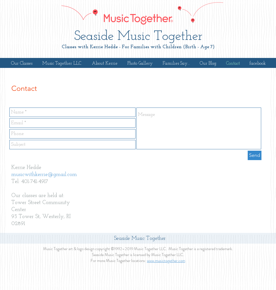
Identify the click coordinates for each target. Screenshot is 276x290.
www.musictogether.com (166, 261)
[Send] (254, 155)
